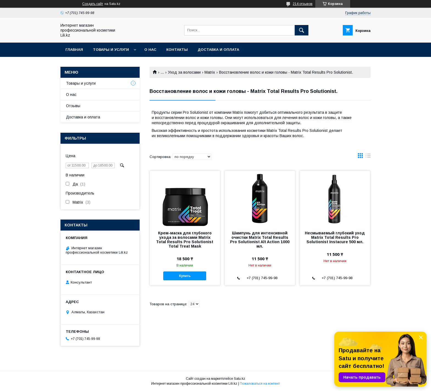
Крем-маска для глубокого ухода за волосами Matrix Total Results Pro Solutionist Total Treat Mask (184, 239)
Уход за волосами (184, 72)
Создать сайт (92, 4)
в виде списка (368, 157)
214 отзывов (303, 4)
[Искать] (301, 30)
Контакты (177, 50)
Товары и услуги (111, 50)
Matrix (210, 72)
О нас (150, 50)
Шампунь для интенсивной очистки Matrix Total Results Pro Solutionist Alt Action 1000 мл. (259, 239)
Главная (74, 50)
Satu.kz (239, 379)
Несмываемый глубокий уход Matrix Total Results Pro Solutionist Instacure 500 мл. (335, 237)
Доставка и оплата (218, 50)
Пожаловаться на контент (260, 384)
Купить (184, 276)
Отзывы (73, 106)
